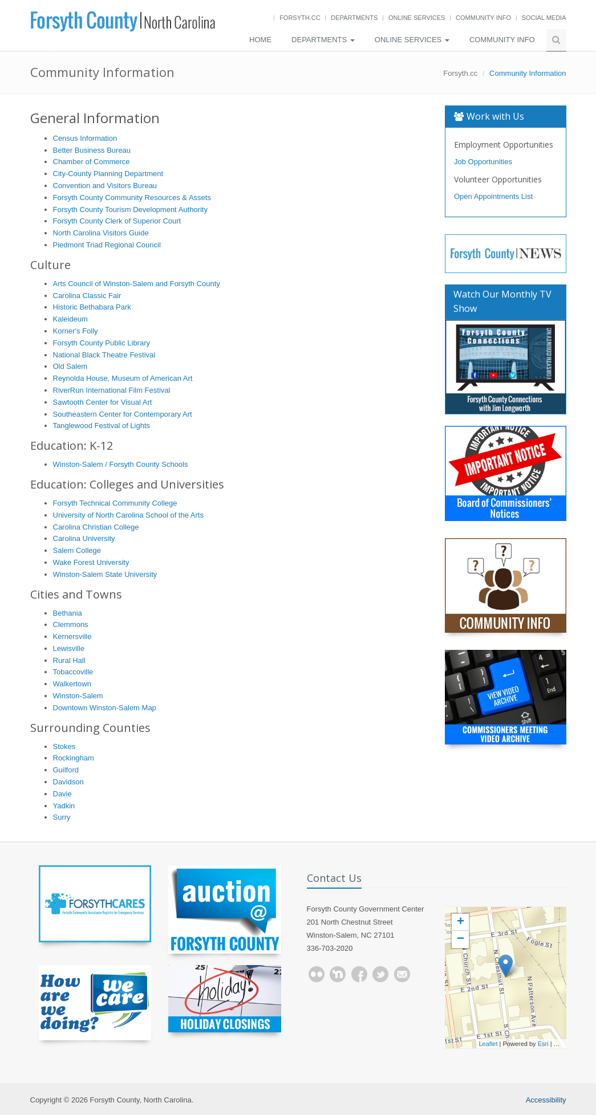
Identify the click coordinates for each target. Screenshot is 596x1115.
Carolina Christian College (96, 527)
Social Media (544, 17)
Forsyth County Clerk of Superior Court (117, 221)
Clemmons (70, 624)
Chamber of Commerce (91, 161)
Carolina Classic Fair (87, 295)
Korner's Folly (75, 331)
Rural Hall (69, 660)
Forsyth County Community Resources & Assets (132, 197)
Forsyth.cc (300, 17)
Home (260, 39)
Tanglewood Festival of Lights (102, 425)
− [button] (460, 939)
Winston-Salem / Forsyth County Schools (120, 464)
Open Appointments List (493, 196)
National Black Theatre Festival (104, 355)
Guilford (66, 770)
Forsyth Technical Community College (115, 503)
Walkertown (72, 683)
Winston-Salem (78, 695)
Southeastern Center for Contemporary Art (122, 414)
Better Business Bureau (92, 150)
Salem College (77, 550)
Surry (62, 817)
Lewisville (69, 648)
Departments (354, 17)
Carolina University (84, 538)
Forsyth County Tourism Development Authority (130, 209)
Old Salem (70, 366)
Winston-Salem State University (105, 574)
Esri (543, 1043)
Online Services (416, 17)
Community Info (483, 17)
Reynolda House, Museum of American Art (123, 378)
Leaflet (488, 1043)
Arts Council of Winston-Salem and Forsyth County (136, 283)
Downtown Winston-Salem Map (104, 707)
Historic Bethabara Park (92, 307)
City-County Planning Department (108, 173)
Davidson (68, 782)
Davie (62, 794)
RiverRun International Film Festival (112, 390)
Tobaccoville (73, 672)
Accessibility (546, 1100)
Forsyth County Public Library (102, 343)
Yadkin (64, 805)
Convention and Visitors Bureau (105, 185)
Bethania (67, 613)
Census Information (85, 138)
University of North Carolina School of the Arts (128, 515)
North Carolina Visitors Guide (101, 233)
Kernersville (72, 636)
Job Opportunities (483, 161)
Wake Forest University (91, 562)
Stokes (64, 746)
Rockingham (73, 758)
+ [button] (460, 922)
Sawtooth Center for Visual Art (102, 402)
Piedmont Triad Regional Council (107, 245)
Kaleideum (70, 319)
